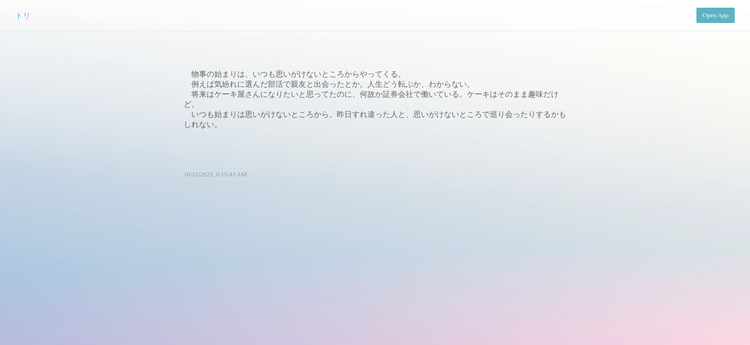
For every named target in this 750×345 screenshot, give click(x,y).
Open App (715, 15)
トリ (23, 16)
